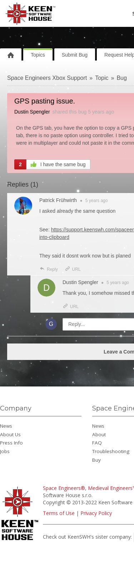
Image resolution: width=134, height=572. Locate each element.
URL (73, 269)
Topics (38, 55)
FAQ (97, 442)
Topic (101, 78)
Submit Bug (75, 55)
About (99, 434)
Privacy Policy (96, 513)
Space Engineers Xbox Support (47, 78)
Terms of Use (59, 513)
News (6, 426)
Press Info (11, 442)
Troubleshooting (110, 451)
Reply (48, 269)
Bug (121, 78)
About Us (10, 434)
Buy (96, 460)
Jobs (5, 451)
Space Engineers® (64, 488)
